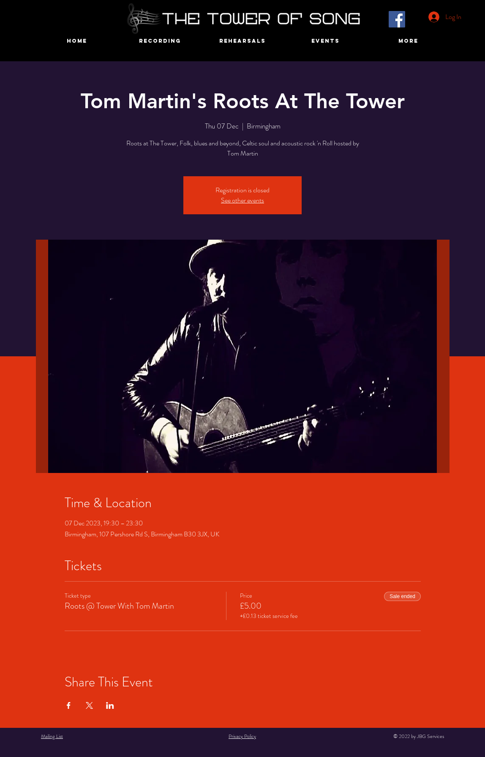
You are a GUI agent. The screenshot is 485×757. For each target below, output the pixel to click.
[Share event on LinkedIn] (110, 705)
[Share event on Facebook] (69, 705)
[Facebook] (397, 19)
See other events (242, 200)
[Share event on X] (89, 705)
